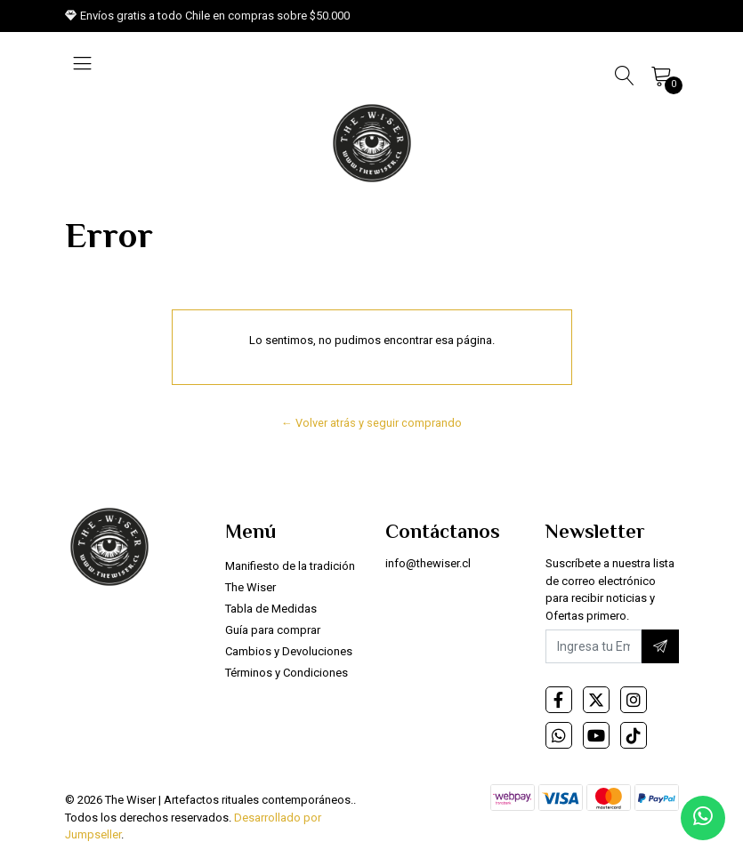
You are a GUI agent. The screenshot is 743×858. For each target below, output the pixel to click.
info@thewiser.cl (428, 563)
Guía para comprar (272, 630)
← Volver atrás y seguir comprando (371, 422)
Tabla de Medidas (271, 608)
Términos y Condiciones (286, 672)
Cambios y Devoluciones (288, 651)
